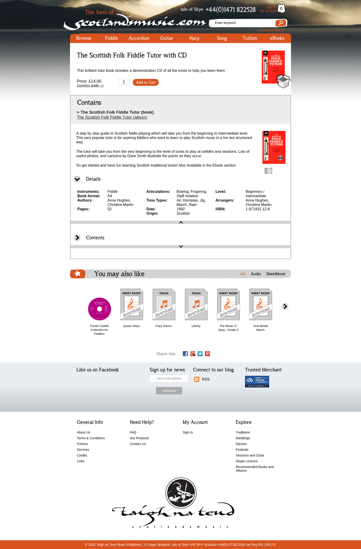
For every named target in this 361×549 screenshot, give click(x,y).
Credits (82, 455)
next (285, 306)
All (242, 273)
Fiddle (111, 38)
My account (268, 11)
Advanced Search (271, 30)
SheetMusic (276, 273)
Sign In (271, 7)
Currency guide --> (90, 85)
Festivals (242, 449)
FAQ (133, 432)
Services (83, 449)
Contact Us (138, 444)
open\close (180, 222)
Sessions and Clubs (250, 455)
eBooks (277, 38)
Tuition (249, 38)
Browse (83, 38)
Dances (241, 444)
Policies (82, 444)
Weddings (243, 438)
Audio (256, 273)
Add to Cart (146, 82)
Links (80, 461)
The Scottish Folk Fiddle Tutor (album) (112, 117)
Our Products (139, 438)
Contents (95, 237)
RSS (206, 379)
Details (93, 179)
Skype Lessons (247, 461)
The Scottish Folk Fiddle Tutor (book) (117, 112)
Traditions (243, 432)
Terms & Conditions (91, 438)
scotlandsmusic (172, 504)
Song (222, 38)
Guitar (166, 38)
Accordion (139, 38)
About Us (83, 432)
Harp (194, 38)
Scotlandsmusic (139, 18)
